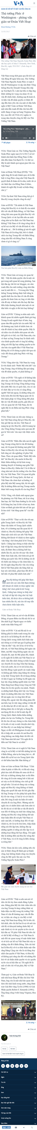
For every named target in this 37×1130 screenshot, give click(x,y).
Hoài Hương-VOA (8, 27)
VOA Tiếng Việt (12, 131)
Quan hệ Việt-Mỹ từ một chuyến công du (15, 9)
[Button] (32, 36)
